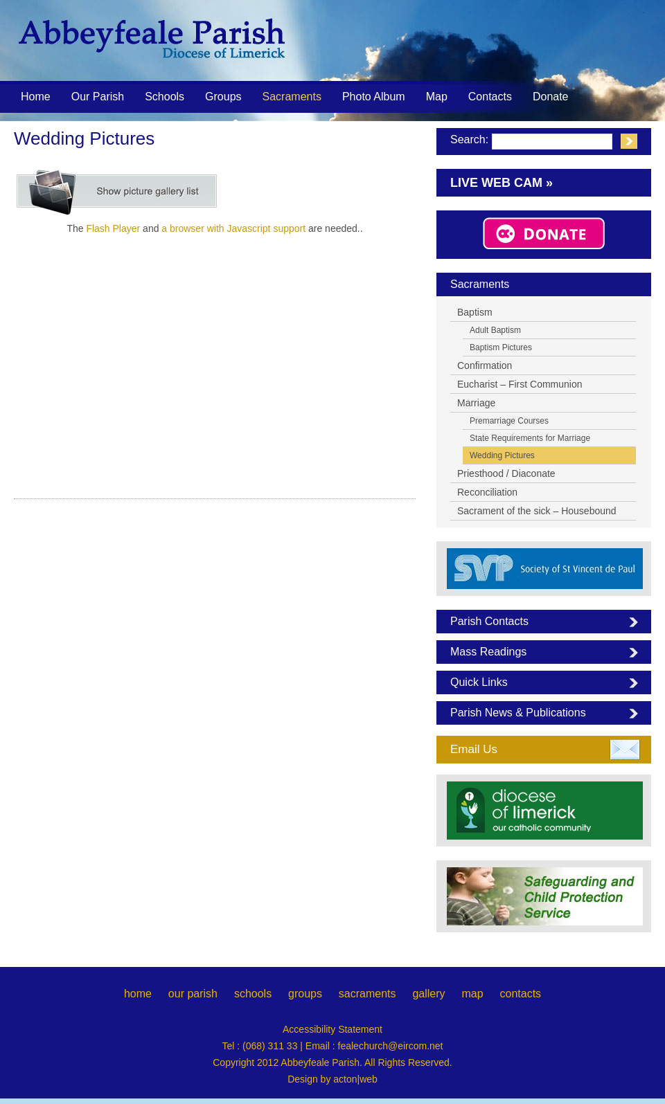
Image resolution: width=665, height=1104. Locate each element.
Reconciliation (487, 492)
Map (436, 96)
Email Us (473, 749)
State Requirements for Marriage (530, 438)
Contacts (490, 96)
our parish (193, 993)
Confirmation (484, 365)
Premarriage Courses (509, 421)
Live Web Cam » (501, 183)
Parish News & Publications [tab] (518, 712)
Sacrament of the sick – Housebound (537, 510)
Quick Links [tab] (479, 682)
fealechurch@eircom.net (390, 1045)
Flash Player (113, 228)
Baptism (475, 312)
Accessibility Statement (332, 1029)
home (138, 993)
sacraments (367, 993)
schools (253, 993)
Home (36, 96)
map (472, 993)
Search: (469, 139)
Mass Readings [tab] (488, 652)
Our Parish (97, 98)
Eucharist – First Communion (520, 384)
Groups (223, 96)
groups (305, 993)
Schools (164, 96)
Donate (551, 96)
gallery (428, 993)
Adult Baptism (495, 330)
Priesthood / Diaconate (506, 473)
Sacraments (292, 98)
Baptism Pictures (501, 347)
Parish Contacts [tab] (489, 621)
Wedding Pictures (502, 455)
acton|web (355, 1079)
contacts (520, 993)
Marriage (476, 402)
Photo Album (373, 96)
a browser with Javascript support (233, 228)
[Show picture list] (118, 192)
